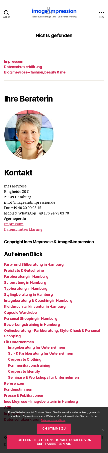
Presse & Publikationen (23, 395)
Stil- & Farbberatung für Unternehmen (40, 353)
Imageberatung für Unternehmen (36, 347)
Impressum (13, 61)
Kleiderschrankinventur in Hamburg (35, 306)
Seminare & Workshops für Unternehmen (43, 377)
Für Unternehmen (19, 342)
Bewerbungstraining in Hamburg (32, 324)
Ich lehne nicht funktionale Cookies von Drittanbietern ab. (54, 442)
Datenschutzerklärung (23, 67)
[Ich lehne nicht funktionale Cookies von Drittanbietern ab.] (103, 430)
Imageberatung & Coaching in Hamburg (38, 300)
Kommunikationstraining (29, 365)
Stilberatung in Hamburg (25, 282)
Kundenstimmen (18, 389)
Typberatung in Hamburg (26, 288)
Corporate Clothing (25, 359)
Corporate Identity (24, 371)
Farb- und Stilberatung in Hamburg (34, 264)
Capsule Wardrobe (20, 312)
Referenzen (14, 383)
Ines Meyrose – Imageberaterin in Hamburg (41, 401)
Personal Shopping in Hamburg (30, 318)
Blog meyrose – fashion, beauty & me (34, 72)
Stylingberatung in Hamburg (28, 294)
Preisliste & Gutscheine (24, 270)
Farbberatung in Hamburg (26, 276)
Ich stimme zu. (54, 428)
